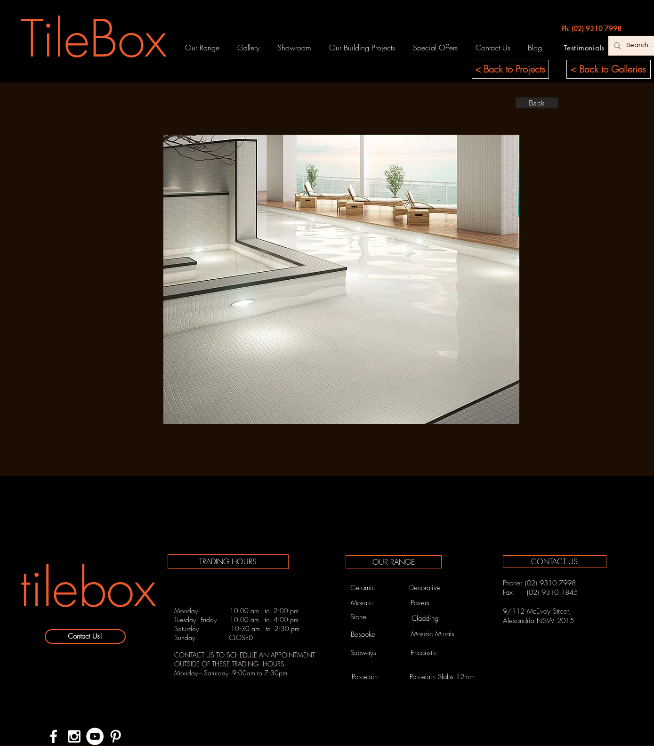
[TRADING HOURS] (228, 561)
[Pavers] (420, 603)
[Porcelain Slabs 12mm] (442, 677)
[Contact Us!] (85, 636)
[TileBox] (94, 38)
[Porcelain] (365, 677)
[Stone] (358, 617)
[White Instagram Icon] (74, 736)
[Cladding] (425, 618)
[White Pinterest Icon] (115, 736)
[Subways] (363, 653)
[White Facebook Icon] (53, 736)
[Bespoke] (363, 634)
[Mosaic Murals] (432, 634)
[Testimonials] (584, 47)
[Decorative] (425, 588)
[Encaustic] (424, 653)
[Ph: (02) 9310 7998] (591, 28)
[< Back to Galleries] (608, 69)
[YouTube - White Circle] (95, 736)
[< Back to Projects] (510, 69)
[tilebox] (88, 588)
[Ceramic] (363, 588)
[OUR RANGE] (394, 561)
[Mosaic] (361, 603)
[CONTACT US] (554, 561)
